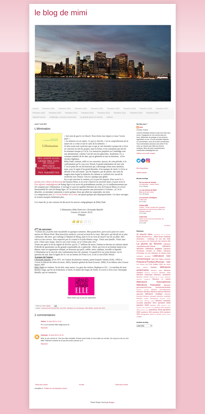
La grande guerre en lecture (91, 117)
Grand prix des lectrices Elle (50, 308)
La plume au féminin (149, 243)
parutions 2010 (155, 305)
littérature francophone (153, 281)
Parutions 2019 (129, 108)
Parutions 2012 (104, 113)
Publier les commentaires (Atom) (55, 388)
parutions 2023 (158, 312)
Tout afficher (167, 225)
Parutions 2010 (136, 113)
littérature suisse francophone (147, 298)
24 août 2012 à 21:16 (56, 335)
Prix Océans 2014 (156, 264)
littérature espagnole (143, 279)
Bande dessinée (142, 237)
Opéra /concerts (164, 259)
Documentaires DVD (143, 241)
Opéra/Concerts (39, 117)
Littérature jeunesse (143, 256)
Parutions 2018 (146, 108)
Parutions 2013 (87, 113)
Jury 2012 (63, 308)
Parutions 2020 (113, 108)
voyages (139, 316)
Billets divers (158, 237)
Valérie (43, 321)
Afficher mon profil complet (145, 153)
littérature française (148, 284)
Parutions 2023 (64, 108)
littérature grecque (142, 289)
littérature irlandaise (143, 292)
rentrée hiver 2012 (99, 308)
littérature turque (149, 300)
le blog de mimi (61, 12)
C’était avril (143, 199)
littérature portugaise (149, 296)
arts (164, 264)
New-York (155, 259)
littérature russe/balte (163, 296)
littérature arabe (156, 270)
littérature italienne (157, 292)
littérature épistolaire (162, 301)
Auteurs (110, 117)
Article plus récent (41, 385)
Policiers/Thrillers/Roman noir (153, 261)
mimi (141, 127)
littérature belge (164, 272)
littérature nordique (154, 294)
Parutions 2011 (120, 113)
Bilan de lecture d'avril (146, 192)
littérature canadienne (162, 275)
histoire (154, 267)
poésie (168, 314)
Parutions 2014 (71, 113)
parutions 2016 (144, 310)
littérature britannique (144, 275)
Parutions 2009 (152, 113)
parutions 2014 (159, 307)
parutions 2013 (150, 307)
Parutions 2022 (81, 108)
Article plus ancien (121, 385)
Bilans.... (151, 236)
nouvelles (139, 303)
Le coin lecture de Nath (147, 190)
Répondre (44, 328)
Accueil (35, 108)
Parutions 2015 (55, 113)
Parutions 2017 (162, 108)
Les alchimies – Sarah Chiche (149, 184)
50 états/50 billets (144, 234)
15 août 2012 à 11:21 (54, 321)
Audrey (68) (143, 205)
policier (164, 314)
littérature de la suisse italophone (160, 277)
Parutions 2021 (97, 108)
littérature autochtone (151, 272)
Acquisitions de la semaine (162, 234)
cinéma (145, 267)
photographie (145, 314)
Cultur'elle (143, 217)
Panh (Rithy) (89, 308)
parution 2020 (142, 305)
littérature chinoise (142, 277)
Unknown (44, 335)
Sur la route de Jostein (147, 182)
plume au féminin (155, 314)
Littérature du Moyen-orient (160, 253)
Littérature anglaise (153, 249)
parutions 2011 (165, 305)
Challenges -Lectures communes (62, 117)
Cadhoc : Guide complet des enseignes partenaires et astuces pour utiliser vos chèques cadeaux (152, 209)
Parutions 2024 (48, 108)
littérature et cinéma (161, 279)
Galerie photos (141, 173)
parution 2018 (164, 303)
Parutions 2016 (39, 113)
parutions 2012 (140, 307)
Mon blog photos (142, 168)
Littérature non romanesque (75, 308)
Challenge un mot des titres (158, 239)
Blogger (111, 402)
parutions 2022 (146, 312)
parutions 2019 (155, 310)
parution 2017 (150, 303)
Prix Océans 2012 (142, 264)
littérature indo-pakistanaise (160, 289)
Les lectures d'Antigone (148, 198)
